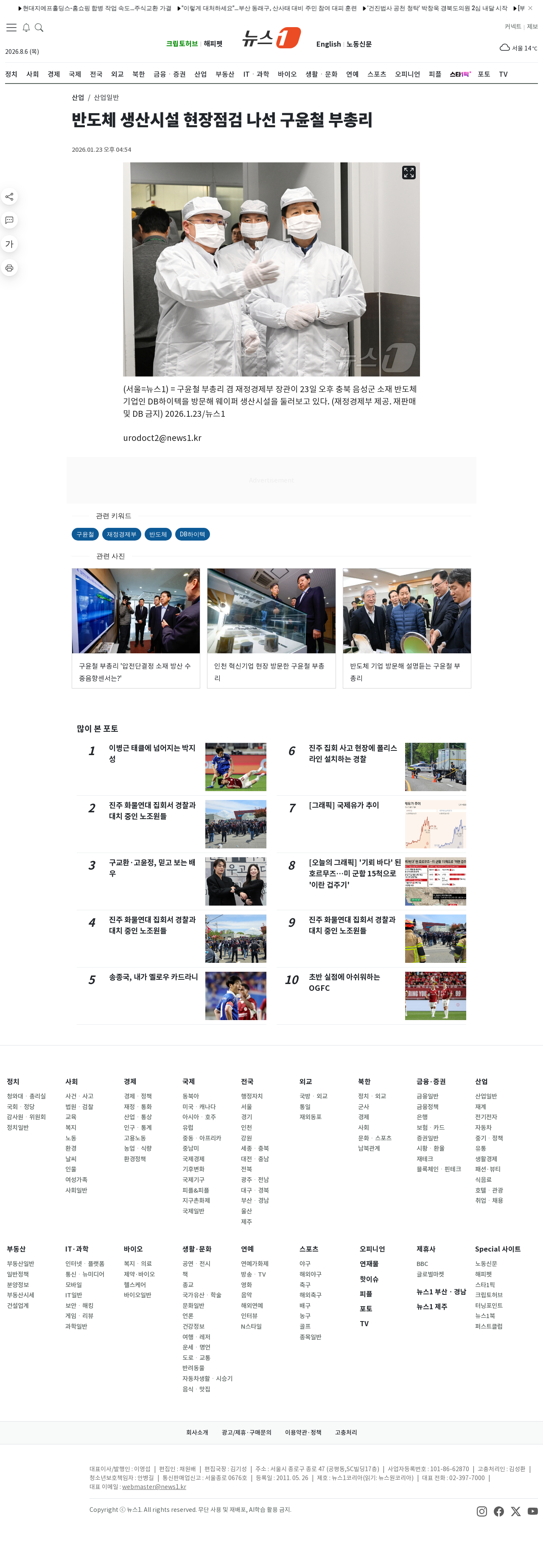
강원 (246, 1138)
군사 (363, 1107)
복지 (70, 1128)
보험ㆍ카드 (431, 1128)
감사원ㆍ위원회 (26, 1117)
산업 (481, 1081)
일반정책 (18, 1274)
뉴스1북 (485, 1316)
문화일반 (193, 1306)
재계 (480, 1107)
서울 (246, 1107)
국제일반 (193, 1211)
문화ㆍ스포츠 (375, 1138)
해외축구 (310, 1295)
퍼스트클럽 (489, 1326)
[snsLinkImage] (482, 1510)
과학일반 (76, 1326)
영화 (246, 1285)
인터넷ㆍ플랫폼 (84, 1264)
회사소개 (197, 1432)
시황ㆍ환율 (431, 1148)
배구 (305, 1306)
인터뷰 (249, 1316)
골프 (305, 1326)
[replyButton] (9, 220)
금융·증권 (431, 1081)
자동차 (483, 1128)
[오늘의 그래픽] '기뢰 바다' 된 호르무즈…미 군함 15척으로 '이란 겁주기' (355, 874)
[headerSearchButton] (39, 27)
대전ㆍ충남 (255, 1159)
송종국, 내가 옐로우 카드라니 (153, 977)
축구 (305, 1285)
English (328, 44)
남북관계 (369, 1148)
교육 (70, 1117)
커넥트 (513, 27)
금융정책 (428, 1107)
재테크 (425, 1159)
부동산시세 (20, 1295)
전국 (247, 1081)
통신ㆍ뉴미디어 (84, 1274)
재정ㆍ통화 (138, 1107)
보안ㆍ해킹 (79, 1306)
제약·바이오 (139, 1274)
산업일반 (486, 1096)
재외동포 (310, 1117)
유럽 (187, 1128)
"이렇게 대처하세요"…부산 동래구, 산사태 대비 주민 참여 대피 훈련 (239, 8)
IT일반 (73, 1295)
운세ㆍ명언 (196, 1347)
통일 (305, 1107)
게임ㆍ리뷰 (79, 1316)
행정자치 (252, 1096)
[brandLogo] (271, 37)
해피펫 (213, 43)
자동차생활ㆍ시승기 (207, 1379)
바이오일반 (137, 1295)
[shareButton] (9, 196)
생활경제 (486, 1159)
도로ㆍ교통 (196, 1358)
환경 (70, 1148)
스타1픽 (485, 1285)
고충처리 (346, 1432)
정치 (13, 1081)
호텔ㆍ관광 (489, 1190)
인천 (246, 1128)
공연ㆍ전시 (196, 1264)
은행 (422, 1117)
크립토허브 (182, 43)
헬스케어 (135, 1285)
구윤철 (85, 534)
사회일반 (76, 1190)
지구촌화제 (196, 1200)
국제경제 (193, 1159)
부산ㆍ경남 (255, 1200)
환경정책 (135, 1159)
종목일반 (310, 1337)
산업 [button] (78, 97)
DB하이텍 (192, 534)
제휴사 (426, 1249)
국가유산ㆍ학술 (201, 1295)
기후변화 (193, 1169)
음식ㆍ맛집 (196, 1389)
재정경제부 (122, 534)
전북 (246, 1169)
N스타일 (251, 1326)
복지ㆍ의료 (138, 1264)
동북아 (190, 1096)
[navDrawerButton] (11, 27)
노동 (70, 1138)
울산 (246, 1211)
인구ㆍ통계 (138, 1128)
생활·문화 (197, 1249)
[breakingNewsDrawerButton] (26, 27)
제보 (532, 27)
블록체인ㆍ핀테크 (439, 1169)
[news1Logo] (40, 1476)
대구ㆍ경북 (255, 1190)
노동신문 (359, 44)
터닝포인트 (489, 1306)
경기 (246, 1117)
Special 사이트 (498, 1249)
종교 (187, 1285)
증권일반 (428, 1138)
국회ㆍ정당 (21, 1107)
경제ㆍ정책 (138, 1096)
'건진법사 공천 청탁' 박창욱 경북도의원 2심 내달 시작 (406, 8)
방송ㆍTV (253, 1274)
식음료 (483, 1180)
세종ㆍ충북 (255, 1148)
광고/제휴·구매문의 (247, 1432)
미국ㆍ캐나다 (199, 1107)
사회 (71, 1081)
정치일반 (18, 1128)
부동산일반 (20, 1264)
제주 (246, 1222)
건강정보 (193, 1326)
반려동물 (193, 1368)
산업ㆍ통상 (138, 1117)
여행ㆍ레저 (196, 1337)
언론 (187, 1316)
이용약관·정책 (303, 1432)
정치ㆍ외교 (372, 1096)
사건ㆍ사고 (79, 1096)
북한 (364, 1081)
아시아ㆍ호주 (199, 1117)
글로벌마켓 (430, 1274)
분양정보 (18, 1285)
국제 (188, 1081)
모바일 (73, 1285)
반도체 (158, 534)
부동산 (16, 1249)
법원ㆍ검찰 (79, 1107)
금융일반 (428, 1096)
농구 (305, 1316)
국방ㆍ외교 (313, 1096)
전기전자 (486, 1117)
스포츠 (309, 1249)
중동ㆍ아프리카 (201, 1138)
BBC (422, 1264)
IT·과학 (77, 1249)
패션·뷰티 (488, 1169)
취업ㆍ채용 (489, 1200)
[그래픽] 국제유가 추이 (344, 805)
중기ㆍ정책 (489, 1138)
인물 (70, 1169)
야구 (305, 1264)
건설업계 (18, 1306)
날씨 (70, 1159)
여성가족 (76, 1180)
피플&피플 (195, 1190)
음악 (246, 1295)
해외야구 (310, 1274)
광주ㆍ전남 (255, 1180)
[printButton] (9, 267)
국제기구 (193, 1180)
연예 (247, 1249)
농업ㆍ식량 (138, 1148)
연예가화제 (255, 1264)
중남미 (190, 1148)
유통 (480, 1148)
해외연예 (252, 1306)
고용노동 (135, 1138)
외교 (305, 1081)
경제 (130, 1081)
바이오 (133, 1249)
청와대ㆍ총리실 (26, 1096)
